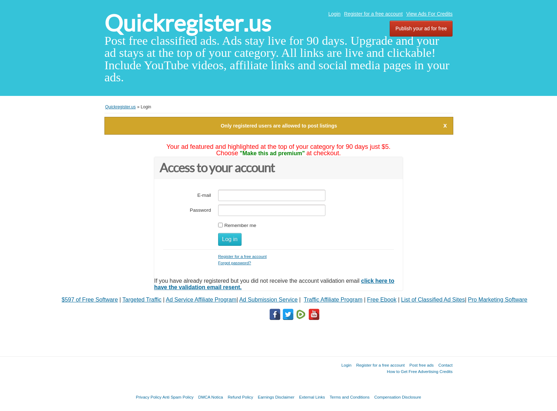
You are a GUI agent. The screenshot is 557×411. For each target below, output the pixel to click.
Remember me (240, 225)
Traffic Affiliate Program (333, 300)
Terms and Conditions (349, 397)
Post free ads (421, 365)
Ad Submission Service (268, 300)
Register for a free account (373, 14)
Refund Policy (240, 397)
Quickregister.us (187, 23)
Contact (445, 365)
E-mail (204, 195)
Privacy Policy (148, 397)
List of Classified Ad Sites (433, 300)
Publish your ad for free (421, 28)
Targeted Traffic (142, 300)
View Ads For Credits (429, 14)
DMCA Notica (210, 397)
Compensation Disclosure (397, 397)
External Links (312, 397)
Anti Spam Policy (178, 397)
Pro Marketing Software (497, 300)
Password (200, 210)
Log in (230, 239)
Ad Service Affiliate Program (201, 300)
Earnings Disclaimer (276, 397)
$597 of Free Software (90, 300)
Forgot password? (234, 262)
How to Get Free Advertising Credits (420, 371)
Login (334, 14)
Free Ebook (381, 300)
